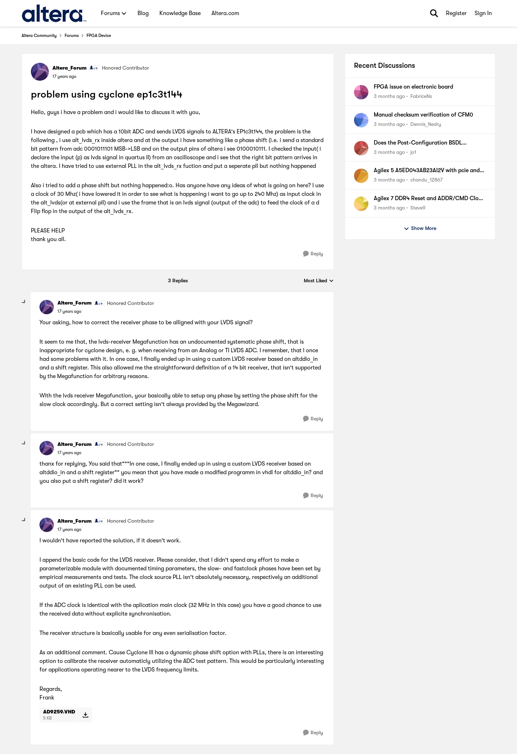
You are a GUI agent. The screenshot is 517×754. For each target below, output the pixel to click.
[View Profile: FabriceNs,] (361, 92)
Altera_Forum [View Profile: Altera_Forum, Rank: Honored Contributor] (69, 68)
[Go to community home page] (54, 13)
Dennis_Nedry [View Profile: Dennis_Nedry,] (425, 124)
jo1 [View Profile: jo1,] (413, 152)
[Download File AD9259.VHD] (85, 714)
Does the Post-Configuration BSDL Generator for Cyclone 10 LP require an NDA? (424, 143)
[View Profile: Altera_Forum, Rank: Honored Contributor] (40, 72)
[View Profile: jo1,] (361, 148)
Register (456, 13)
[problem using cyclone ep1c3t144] (69, 311)
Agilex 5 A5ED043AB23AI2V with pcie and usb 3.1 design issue (427, 170)
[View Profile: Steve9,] (361, 204)
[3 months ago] (389, 96)
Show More (420, 228)
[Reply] (313, 254)
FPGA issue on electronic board (413, 87)
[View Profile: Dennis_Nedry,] (361, 120)
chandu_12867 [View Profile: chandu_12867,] (426, 180)
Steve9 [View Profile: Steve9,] (417, 208)
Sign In (483, 13)
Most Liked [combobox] (319, 281)
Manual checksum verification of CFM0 (423, 115)
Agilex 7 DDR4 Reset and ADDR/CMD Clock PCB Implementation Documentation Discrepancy (429, 198)
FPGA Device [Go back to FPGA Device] (99, 35)
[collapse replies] (24, 302)
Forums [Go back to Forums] (72, 35)
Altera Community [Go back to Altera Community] (39, 35)
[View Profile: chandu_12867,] (361, 176)
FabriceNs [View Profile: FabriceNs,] (421, 96)
